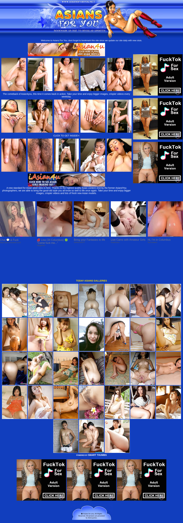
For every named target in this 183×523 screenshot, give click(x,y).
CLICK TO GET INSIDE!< (66, 135)
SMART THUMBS (97, 427)
